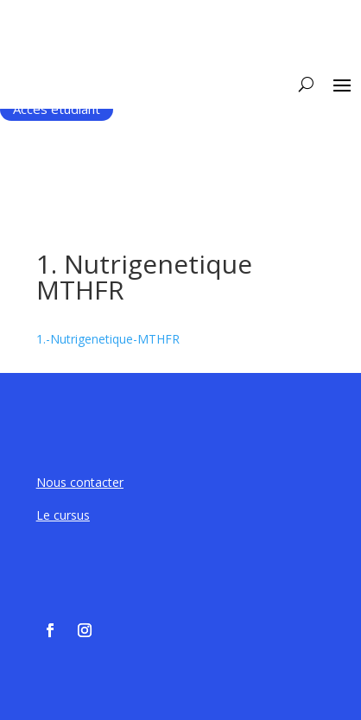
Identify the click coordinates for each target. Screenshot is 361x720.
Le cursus (63, 515)
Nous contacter (80, 482)
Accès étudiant (56, 108)
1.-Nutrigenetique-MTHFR (108, 339)
